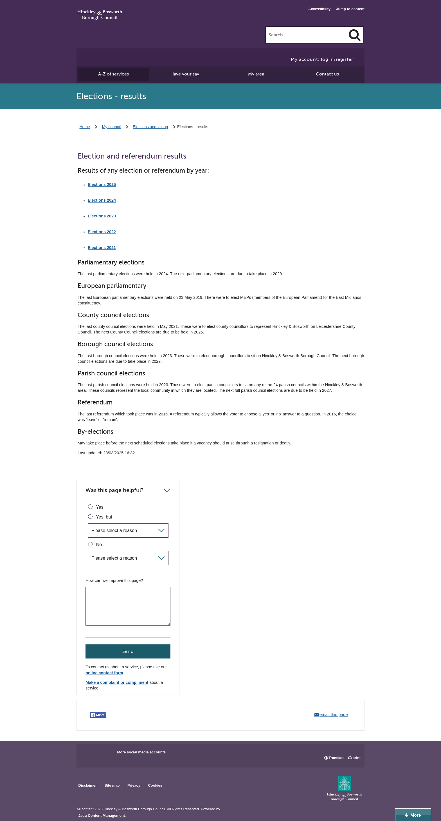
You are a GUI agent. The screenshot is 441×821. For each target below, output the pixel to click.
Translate (336, 758)
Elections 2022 (102, 232)
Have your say (184, 74)
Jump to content (350, 9)
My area (256, 74)
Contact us (327, 74)
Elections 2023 (102, 216)
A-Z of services (113, 74)
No (95, 544)
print (356, 758)
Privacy (133, 785)
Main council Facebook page (86, 754)
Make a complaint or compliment (117, 682)
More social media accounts (141, 752)
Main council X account (104, 754)
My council (111, 126)
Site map (112, 785)
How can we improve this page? (114, 580)
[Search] (354, 35)
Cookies (155, 785)
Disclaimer (87, 785)
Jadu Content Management (101, 816)
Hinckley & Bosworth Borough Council (99, 15)
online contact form (104, 673)
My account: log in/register (322, 59)
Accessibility (319, 9)
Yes (95, 506)
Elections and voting (150, 126)
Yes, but (100, 516)
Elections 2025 (102, 185)
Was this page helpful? (115, 490)
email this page (334, 714)
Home (85, 126)
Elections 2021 (102, 247)
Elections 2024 (102, 200)
